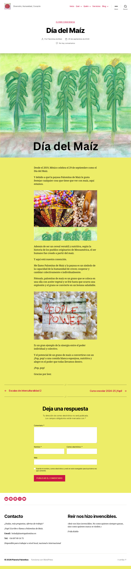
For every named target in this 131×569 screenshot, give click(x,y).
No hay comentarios (67, 46)
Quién (86, 8)
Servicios (96, 8)
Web (35, 461)
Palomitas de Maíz (54, 42)
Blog (104, 8)
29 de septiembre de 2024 (79, 42)
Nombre (38, 450)
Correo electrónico (75, 450)
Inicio (72, 8)
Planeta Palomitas (20, 563)
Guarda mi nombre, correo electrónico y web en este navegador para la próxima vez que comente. (66, 473)
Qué (78, 8)
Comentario (39, 429)
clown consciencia (65, 25)
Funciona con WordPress (42, 563)
